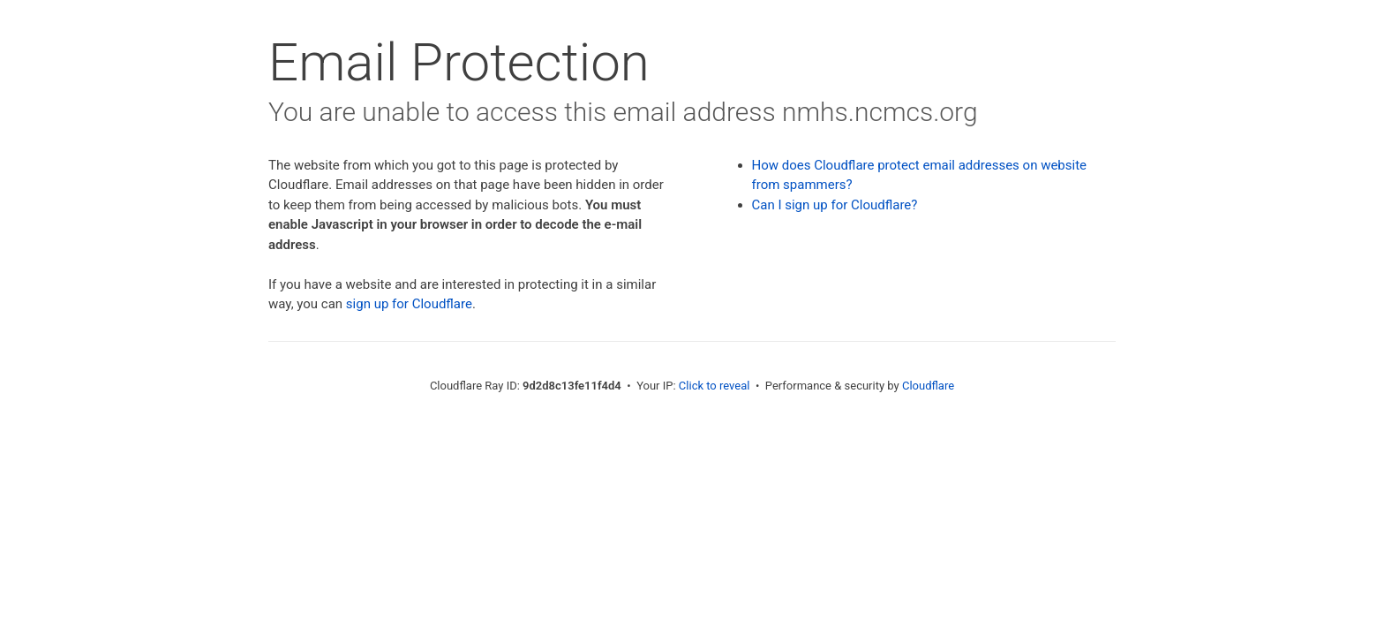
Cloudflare (928, 385)
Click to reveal (714, 385)
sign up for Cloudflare (409, 304)
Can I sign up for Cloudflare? (835, 205)
